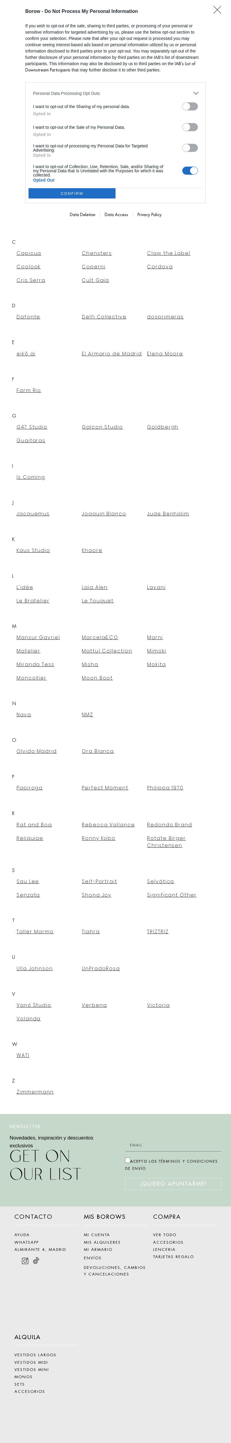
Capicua (29, 253)
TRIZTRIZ (157, 931)
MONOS (23, 1377)
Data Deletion (82, 215)
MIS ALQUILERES (102, 1242)
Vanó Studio (34, 1005)
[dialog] (115, 113)
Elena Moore (165, 353)
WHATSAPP (26, 1242)
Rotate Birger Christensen (166, 842)
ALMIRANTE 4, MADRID (40, 1249)
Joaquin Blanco (104, 513)
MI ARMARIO (98, 1249)
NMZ (87, 714)
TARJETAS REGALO (173, 1257)
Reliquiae (30, 838)
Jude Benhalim (168, 513)
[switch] (190, 106)
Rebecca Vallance (108, 824)
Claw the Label (168, 253)
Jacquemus (33, 513)
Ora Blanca (98, 751)
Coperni (93, 266)
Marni (155, 637)
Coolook (29, 266)
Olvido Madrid (37, 751)
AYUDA (22, 1235)
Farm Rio (29, 390)
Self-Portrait (99, 881)
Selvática (160, 881)
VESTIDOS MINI (31, 1370)
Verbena (94, 1005)
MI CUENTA (97, 1235)
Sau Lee (28, 881)
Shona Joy (96, 895)
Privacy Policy (149, 215)
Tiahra (91, 931)
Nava (24, 714)
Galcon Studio (102, 427)
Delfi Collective (104, 316)
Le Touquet (98, 600)
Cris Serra (31, 280)
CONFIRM (72, 193)
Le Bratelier (33, 600)
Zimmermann (35, 1091)
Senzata (28, 895)
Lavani (156, 587)
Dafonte (28, 316)
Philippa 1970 (165, 787)
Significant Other (171, 895)
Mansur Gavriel (38, 637)
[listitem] (115, 93)
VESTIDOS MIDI (31, 1362)
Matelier (28, 651)
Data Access (116, 215)
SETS (19, 1384)
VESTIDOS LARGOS (35, 1355)
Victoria (158, 1005)
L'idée (25, 587)
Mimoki (156, 651)
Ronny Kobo (99, 838)
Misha (90, 664)
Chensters (97, 253)
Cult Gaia (95, 280)
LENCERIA (164, 1249)
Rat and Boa (34, 824)
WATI (23, 1055)
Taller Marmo (35, 931)
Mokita (156, 664)
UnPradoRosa (101, 968)
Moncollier (32, 678)
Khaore (92, 550)
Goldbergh (162, 427)
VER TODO (165, 1235)
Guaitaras (31, 440)
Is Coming (31, 477)
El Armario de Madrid (112, 353)
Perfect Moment (105, 787)
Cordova (160, 266)
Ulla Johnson (35, 968)
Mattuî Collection (107, 651)
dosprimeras (165, 316)
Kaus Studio (33, 550)
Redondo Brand (169, 824)
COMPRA (166, 1217)
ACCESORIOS (29, 1391)
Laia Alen (95, 587)
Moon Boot (97, 678)
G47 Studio (32, 427)
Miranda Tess (35, 664)
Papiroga (30, 787)
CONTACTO (33, 1217)
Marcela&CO (100, 637)
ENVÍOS (93, 1258)
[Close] (219, 11)
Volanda (29, 1018)
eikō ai (26, 353)
